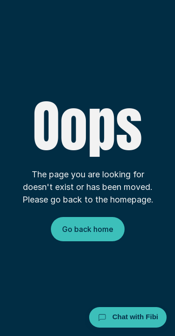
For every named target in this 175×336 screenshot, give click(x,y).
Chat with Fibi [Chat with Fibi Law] (128, 317)
